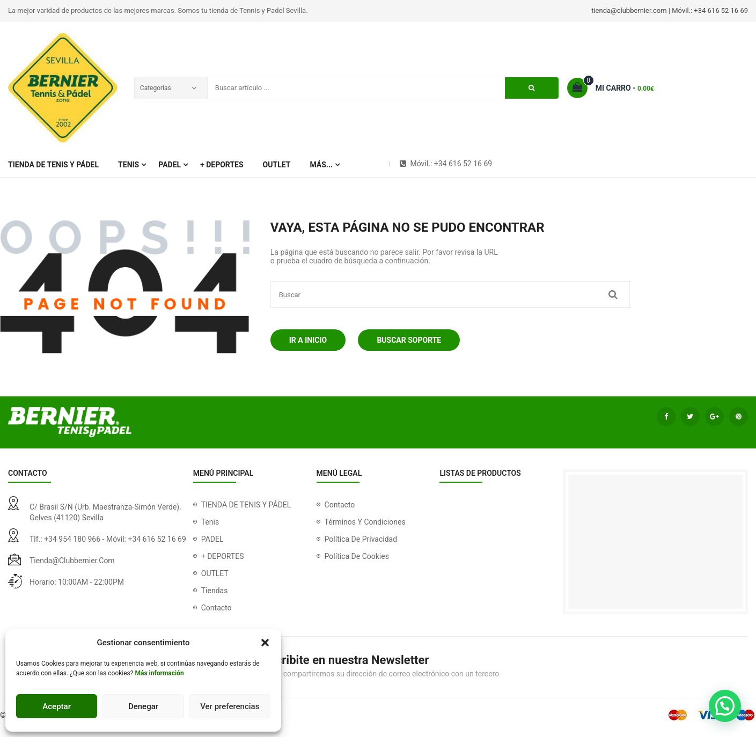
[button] (265, 642)
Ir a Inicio (308, 340)
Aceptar (56, 706)
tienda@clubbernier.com (72, 560)
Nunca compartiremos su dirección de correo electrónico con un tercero (379, 673)
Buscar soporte (409, 340)
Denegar (143, 706)
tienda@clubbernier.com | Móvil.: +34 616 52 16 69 (669, 10)
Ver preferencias (229, 706)
